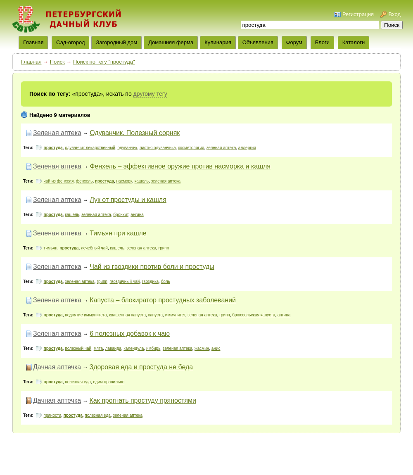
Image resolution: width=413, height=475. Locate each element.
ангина (137, 214)
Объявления (257, 42)
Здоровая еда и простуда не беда (141, 366)
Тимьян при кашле (118, 233)
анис (216, 348)
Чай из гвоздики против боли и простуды (152, 266)
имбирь (153, 348)
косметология (191, 147)
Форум (294, 42)
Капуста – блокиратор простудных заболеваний (163, 300)
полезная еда (78, 382)
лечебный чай (94, 248)
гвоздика (150, 281)
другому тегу (150, 93)
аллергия (247, 147)
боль (165, 281)
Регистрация (358, 14)
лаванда (113, 348)
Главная (31, 62)
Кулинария (217, 42)
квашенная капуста (127, 315)
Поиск (57, 62)
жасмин (202, 348)
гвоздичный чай (125, 281)
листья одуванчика (158, 147)
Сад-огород (70, 42)
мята (98, 348)
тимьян (50, 248)
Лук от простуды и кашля (128, 199)
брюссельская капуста (253, 315)
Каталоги (353, 42)
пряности (53, 415)
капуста (155, 315)
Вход (395, 14)
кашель (142, 181)
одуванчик (127, 147)
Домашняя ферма (170, 42)
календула (133, 348)
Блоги (322, 42)
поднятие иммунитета (86, 315)
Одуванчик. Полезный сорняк (135, 132)
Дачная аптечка (57, 366)
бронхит (120, 214)
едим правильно (108, 382)
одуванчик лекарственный (90, 147)
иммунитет (175, 315)
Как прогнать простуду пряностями (142, 400)
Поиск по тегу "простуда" (104, 62)
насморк (124, 181)
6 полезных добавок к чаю (130, 333)
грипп (164, 248)
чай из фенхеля (59, 181)
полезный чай (78, 348)
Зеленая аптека (57, 132)
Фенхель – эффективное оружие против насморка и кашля (180, 166)
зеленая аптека (221, 147)
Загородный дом (116, 42)
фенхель (84, 181)
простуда (53, 147)
